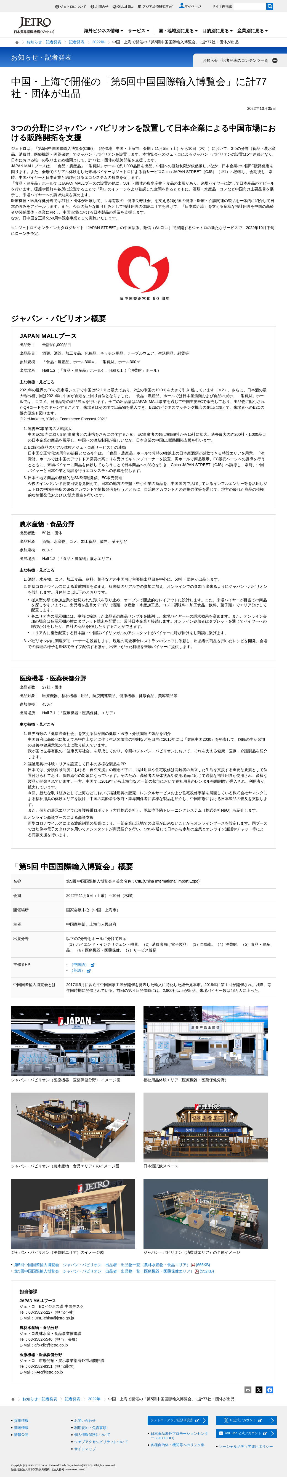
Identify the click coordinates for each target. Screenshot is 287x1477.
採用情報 (21, 1420)
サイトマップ (85, 1449)
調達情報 (21, 1428)
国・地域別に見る (178, 30)
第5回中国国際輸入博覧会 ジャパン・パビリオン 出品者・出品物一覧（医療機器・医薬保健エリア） (114, 1271)
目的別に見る (217, 30)
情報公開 (21, 1435)
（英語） (80, 970)
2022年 (98, 42)
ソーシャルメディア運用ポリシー (246, 1446)
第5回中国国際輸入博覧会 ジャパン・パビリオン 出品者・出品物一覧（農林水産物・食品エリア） (112, 1265)
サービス (139, 30)
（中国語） (82, 964)
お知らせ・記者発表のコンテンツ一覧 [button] (241, 60)
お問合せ (101, 7)
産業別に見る (252, 30)
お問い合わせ (85, 1420)
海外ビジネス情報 (104, 30)
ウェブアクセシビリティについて (101, 1442)
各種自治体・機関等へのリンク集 (177, 1445)
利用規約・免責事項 (90, 1428)
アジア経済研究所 (157, 7)
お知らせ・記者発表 (43, 42)
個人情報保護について (92, 1435)
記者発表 (76, 42)
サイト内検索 (222, 6)
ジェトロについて (73, 7)
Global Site (125, 7)
